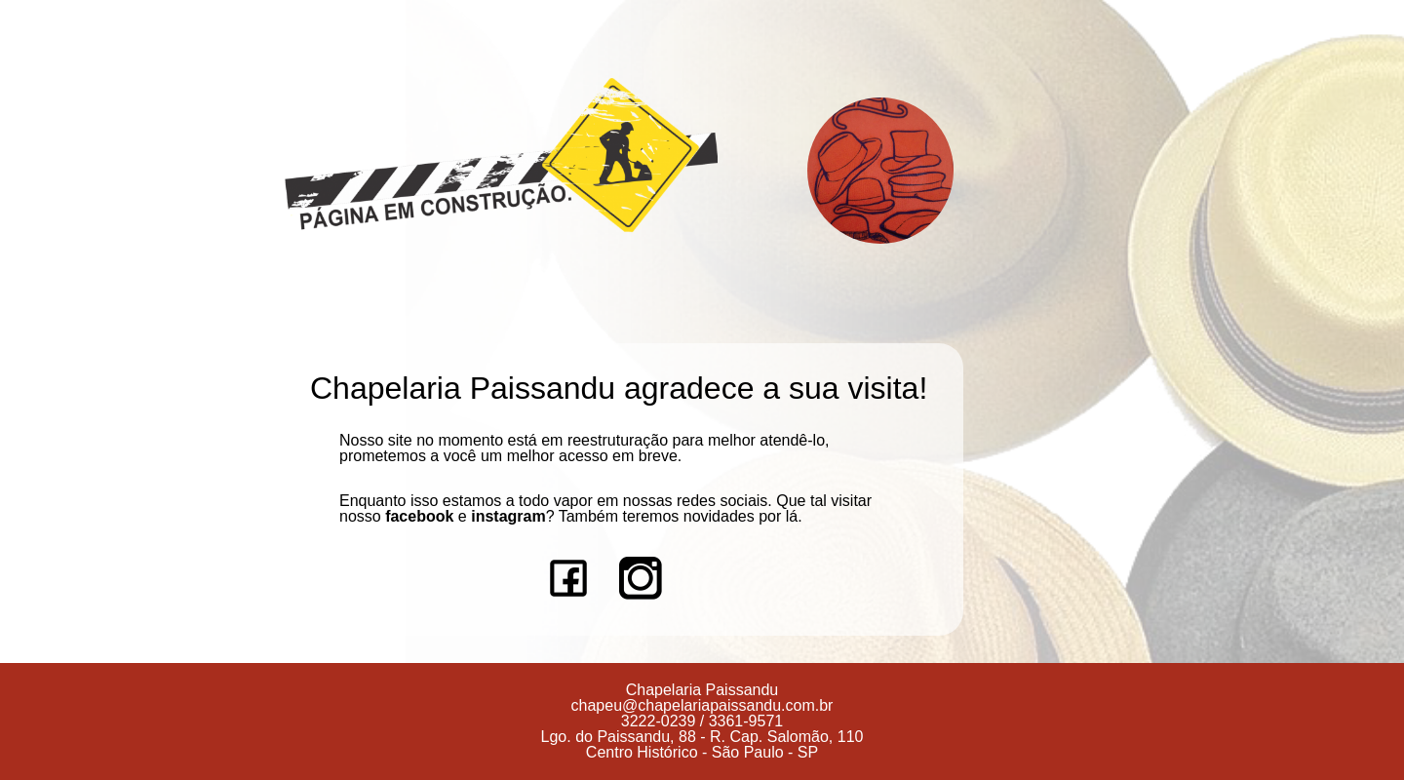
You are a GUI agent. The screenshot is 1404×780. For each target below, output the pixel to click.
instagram (508, 516)
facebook (419, 516)
